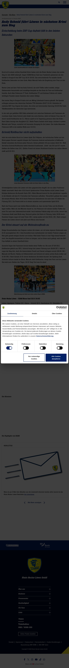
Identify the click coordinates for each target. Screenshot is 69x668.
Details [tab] (34, 313)
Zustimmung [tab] (12, 313)
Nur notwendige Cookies (34, 357)
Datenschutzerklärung (45, 336)
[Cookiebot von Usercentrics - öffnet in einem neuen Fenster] (58, 307)
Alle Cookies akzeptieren (56, 357)
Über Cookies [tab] (57, 313)
